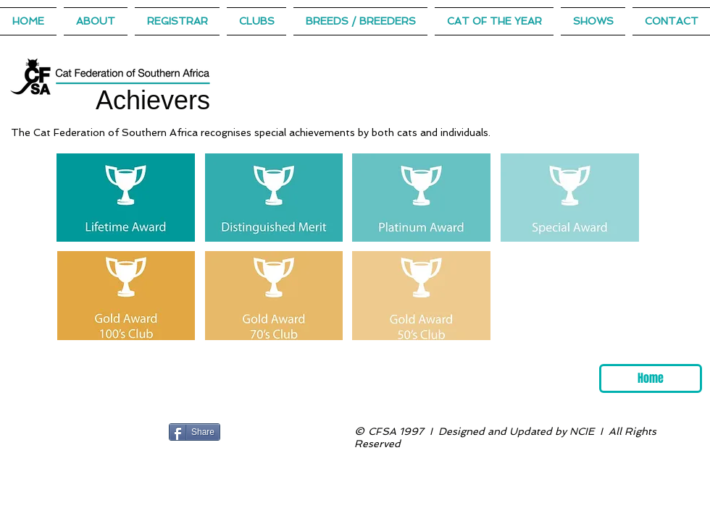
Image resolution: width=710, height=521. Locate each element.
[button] (494, 21)
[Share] (194, 432)
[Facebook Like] (253, 432)
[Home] (650, 378)
